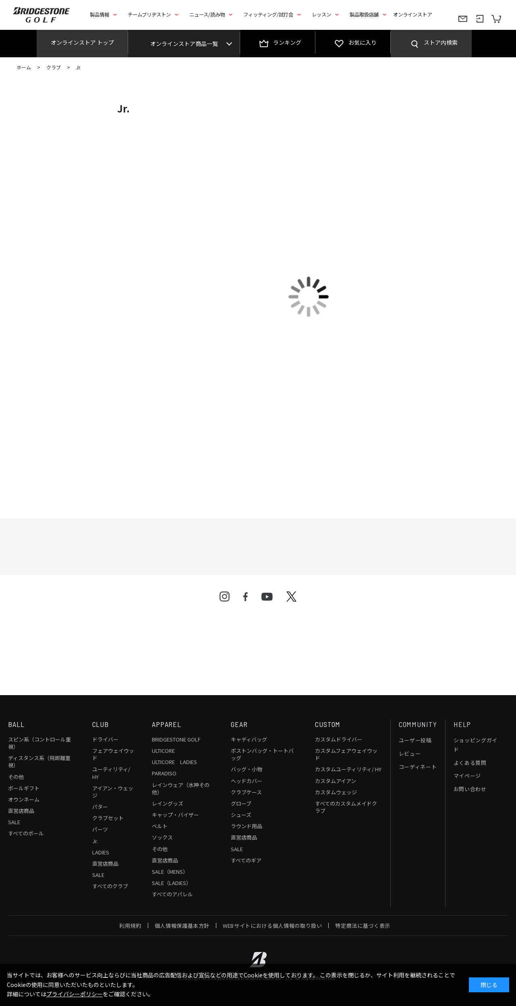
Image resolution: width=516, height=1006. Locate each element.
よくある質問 (470, 762)
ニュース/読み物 (207, 14)
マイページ (467, 775)
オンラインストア (412, 14)
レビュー (410, 753)
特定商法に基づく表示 (362, 925)
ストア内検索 (441, 42)
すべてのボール (26, 833)
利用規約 (130, 925)
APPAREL (166, 724)
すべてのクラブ (110, 886)
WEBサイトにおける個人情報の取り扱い (272, 925)
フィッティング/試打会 (268, 14)
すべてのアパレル (172, 894)
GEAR (239, 724)
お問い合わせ (470, 789)
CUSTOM (327, 724)
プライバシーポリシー (74, 994)
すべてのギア (246, 860)
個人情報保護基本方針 (182, 925)
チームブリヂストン (149, 14)
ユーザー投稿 (415, 740)
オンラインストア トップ (82, 42)
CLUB (100, 724)
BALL (16, 724)
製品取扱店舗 (364, 14)
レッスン (321, 14)
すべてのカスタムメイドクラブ (346, 807)
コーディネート (418, 767)
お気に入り (362, 42)
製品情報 (99, 14)
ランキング (287, 42)
